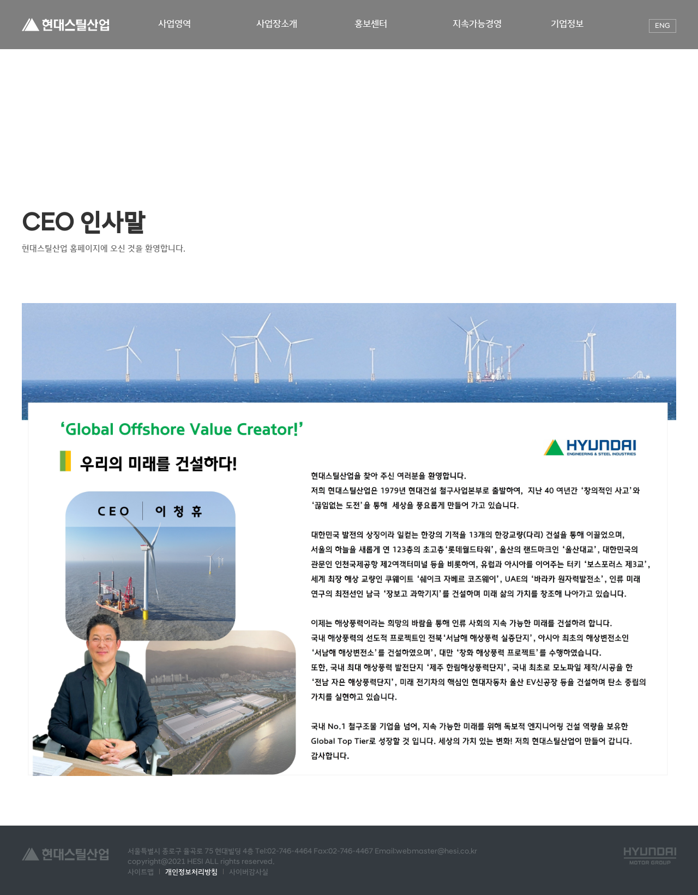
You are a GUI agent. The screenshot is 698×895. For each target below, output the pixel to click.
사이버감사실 (248, 872)
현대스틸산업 (65, 24)
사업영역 (175, 23)
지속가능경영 (478, 23)
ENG (662, 25)
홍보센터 (373, 23)
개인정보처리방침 (191, 872)
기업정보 (568, 23)
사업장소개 (277, 23)
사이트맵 (141, 872)
